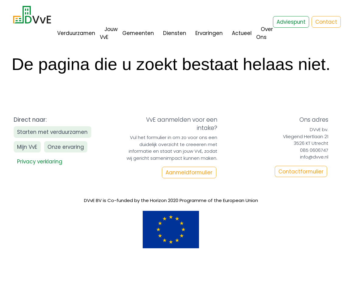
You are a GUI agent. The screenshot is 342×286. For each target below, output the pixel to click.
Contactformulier (300, 171)
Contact (326, 22)
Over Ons (264, 33)
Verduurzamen (76, 33)
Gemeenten (138, 33)
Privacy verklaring (39, 161)
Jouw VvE (109, 33)
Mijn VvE (27, 147)
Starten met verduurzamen (52, 132)
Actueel (242, 33)
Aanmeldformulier (189, 172)
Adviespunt (291, 22)
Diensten (174, 33)
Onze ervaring (65, 147)
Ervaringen (209, 33)
